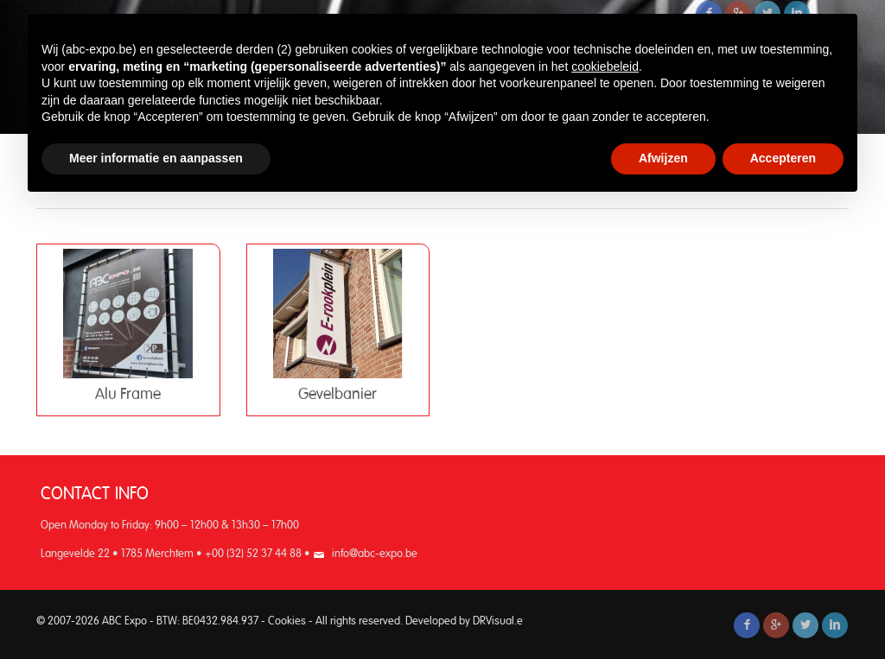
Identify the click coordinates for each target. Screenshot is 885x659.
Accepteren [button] (783, 158)
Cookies (287, 621)
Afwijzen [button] (663, 158)
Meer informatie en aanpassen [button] (156, 158)
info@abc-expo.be (374, 554)
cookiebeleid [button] (605, 66)
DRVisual (493, 621)
